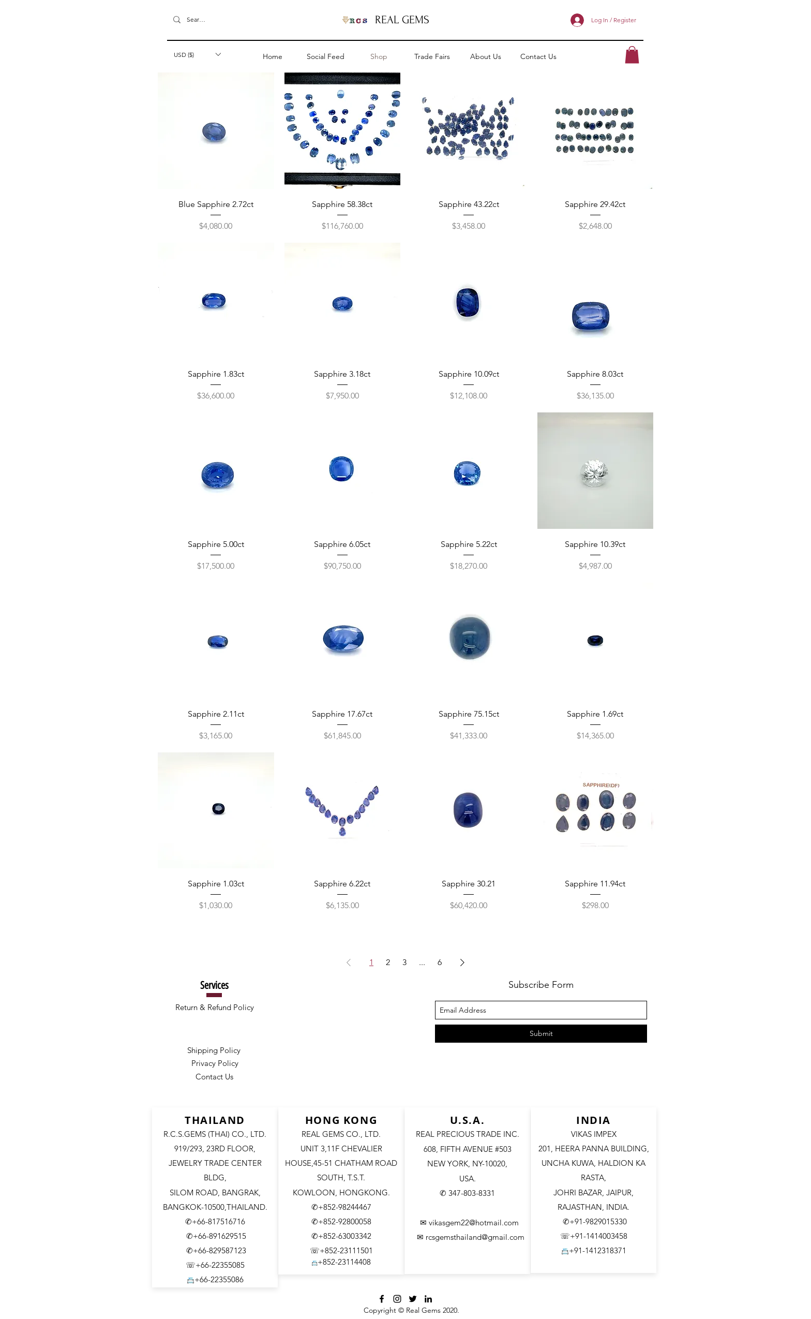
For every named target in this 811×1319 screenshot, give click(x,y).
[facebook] (382, 1299)
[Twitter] (413, 1299)
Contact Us (214, 1076)
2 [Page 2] (388, 962)
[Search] (196, 19)
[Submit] (541, 1034)
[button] (197, 54)
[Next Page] (462, 962)
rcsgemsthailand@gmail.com (475, 1237)
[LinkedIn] (428, 1299)
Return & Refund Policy (214, 1007)
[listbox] (197, 54)
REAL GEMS (402, 19)
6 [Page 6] (440, 962)
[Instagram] (397, 1299)
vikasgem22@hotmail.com (474, 1222)
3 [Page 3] (404, 962)
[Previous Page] (348, 962)
